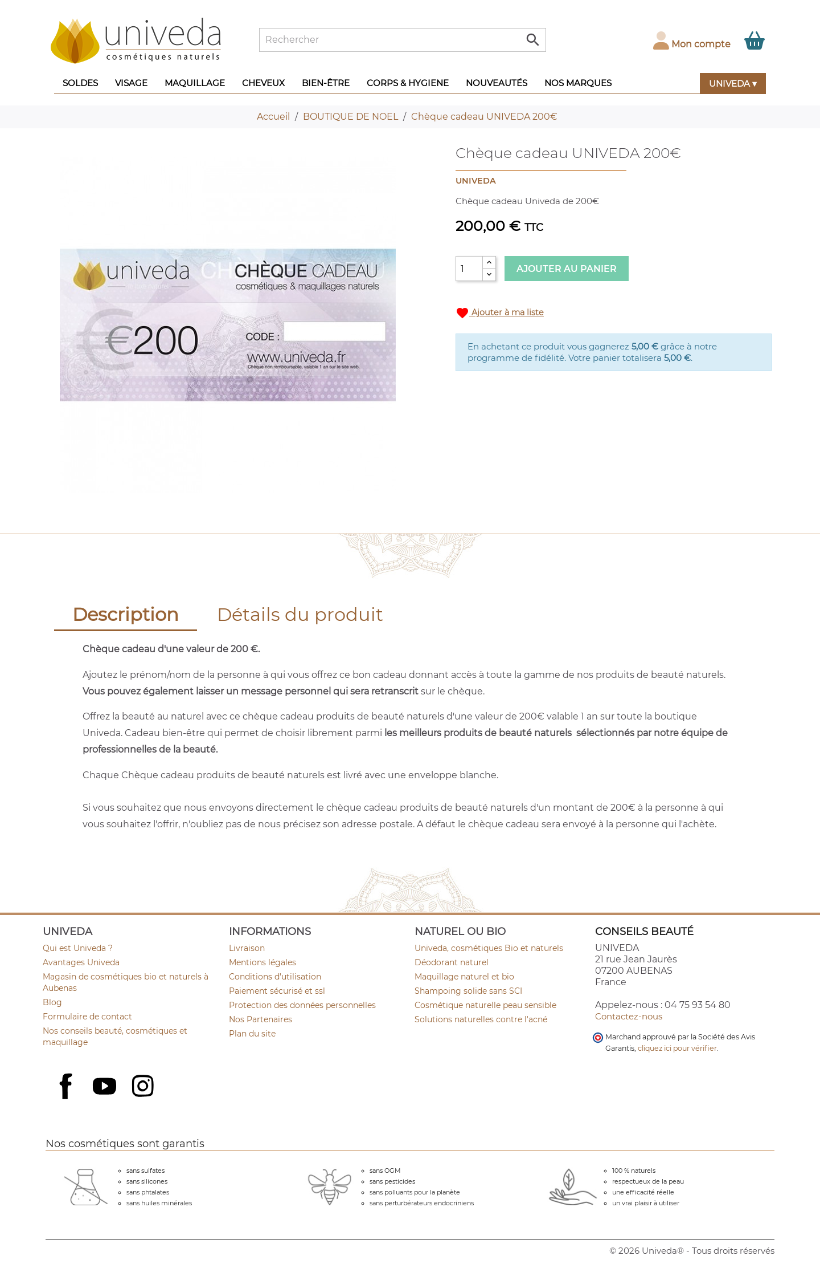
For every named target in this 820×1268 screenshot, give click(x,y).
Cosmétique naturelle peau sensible (485, 1005)
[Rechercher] (402, 40)
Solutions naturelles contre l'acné (481, 1019)
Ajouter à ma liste (500, 313)
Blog (52, 1002)
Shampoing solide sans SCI (468, 991)
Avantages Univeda (81, 962)
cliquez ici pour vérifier (677, 1048)
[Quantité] (469, 268)
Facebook (67, 1098)
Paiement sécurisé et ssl (277, 991)
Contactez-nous (628, 1016)
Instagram (144, 1087)
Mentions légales (262, 962)
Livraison (247, 948)
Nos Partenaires (260, 1019)
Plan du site (252, 1034)
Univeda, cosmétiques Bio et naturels (489, 948)
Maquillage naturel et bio (464, 977)
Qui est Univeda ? (78, 948)
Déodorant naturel (452, 962)
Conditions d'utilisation (275, 977)
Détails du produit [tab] (300, 614)
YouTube (106, 1087)
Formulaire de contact (87, 1016)
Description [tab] (125, 614)
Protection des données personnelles (302, 1005)
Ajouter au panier (566, 268)
